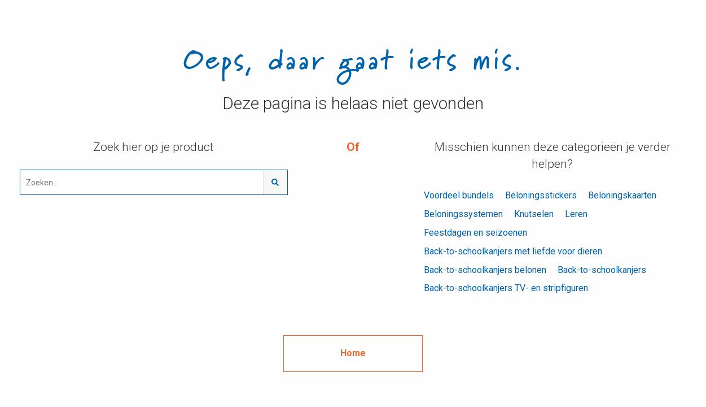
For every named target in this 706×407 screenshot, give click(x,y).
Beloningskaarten (622, 195)
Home (353, 353)
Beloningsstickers (541, 195)
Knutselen (534, 214)
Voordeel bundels (459, 195)
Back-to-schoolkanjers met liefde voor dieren (513, 251)
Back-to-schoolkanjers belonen (485, 270)
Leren (576, 214)
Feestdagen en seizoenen (475, 232)
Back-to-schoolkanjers (602, 270)
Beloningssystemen (463, 214)
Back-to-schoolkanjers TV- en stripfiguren (506, 288)
